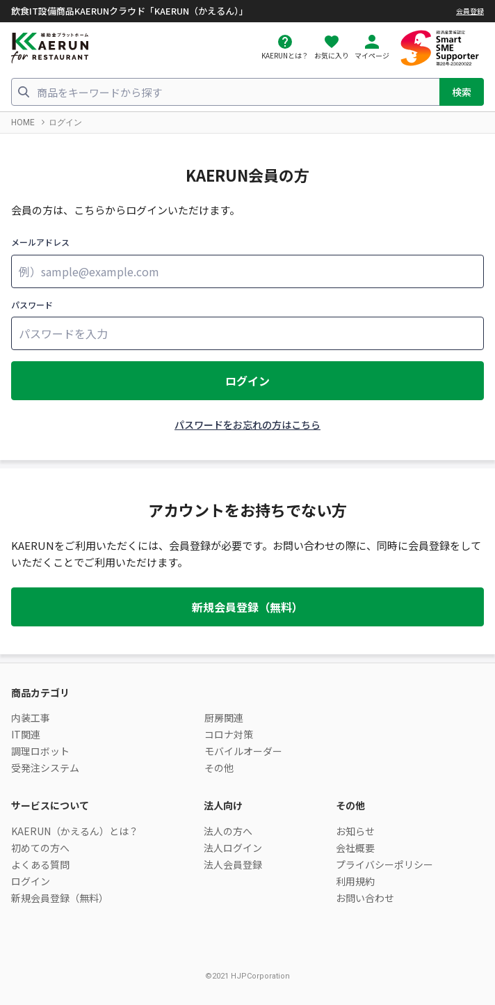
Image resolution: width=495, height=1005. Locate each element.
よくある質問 (40, 864)
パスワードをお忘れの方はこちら (247, 425)
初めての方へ (40, 848)
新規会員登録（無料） (247, 607)
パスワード (32, 304)
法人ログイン (233, 848)
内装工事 (30, 718)
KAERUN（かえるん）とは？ (74, 831)
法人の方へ (228, 831)
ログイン (247, 380)
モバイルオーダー (243, 751)
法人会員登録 (233, 864)
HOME (23, 122)
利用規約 (355, 881)
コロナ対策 (228, 734)
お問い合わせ (365, 898)
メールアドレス (40, 242)
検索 (461, 92)
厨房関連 (223, 718)
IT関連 (25, 734)
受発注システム (45, 768)
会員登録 (470, 11)
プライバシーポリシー (384, 864)
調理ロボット (40, 751)
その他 (219, 768)
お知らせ (355, 831)
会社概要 (355, 848)
